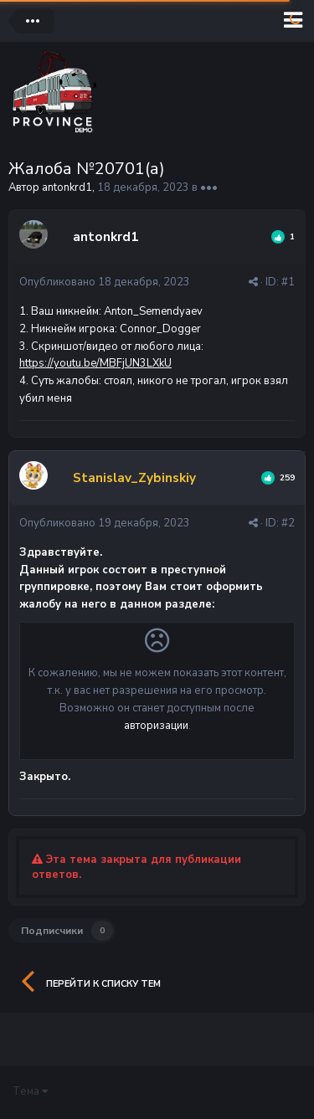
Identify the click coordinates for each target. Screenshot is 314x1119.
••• (209, 187)
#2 (288, 523)
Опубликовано (104, 282)
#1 (288, 282)
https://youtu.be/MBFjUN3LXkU (95, 363)
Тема (30, 1091)
